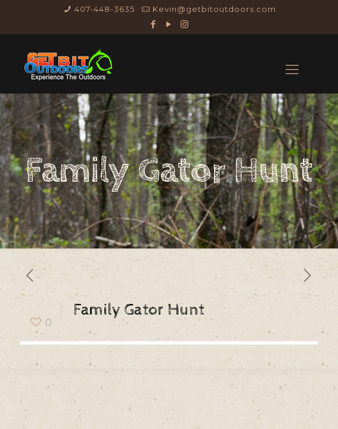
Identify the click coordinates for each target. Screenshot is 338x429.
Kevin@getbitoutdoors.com (214, 9)
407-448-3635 (105, 9)
